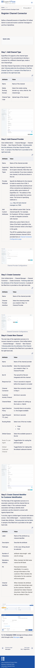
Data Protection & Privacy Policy (9, 662)
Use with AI (27, 8)
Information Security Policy (8, 666)
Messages (16, 637)
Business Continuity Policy (7, 664)
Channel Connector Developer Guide (10, 9)
